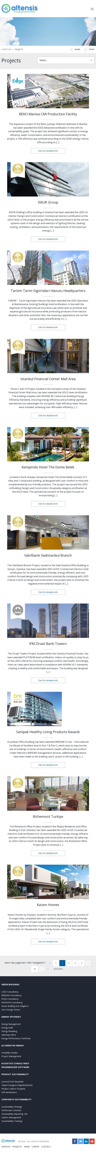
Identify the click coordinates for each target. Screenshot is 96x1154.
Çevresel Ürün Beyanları (12, 1081)
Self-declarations (9, 1092)
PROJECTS (17, 1146)
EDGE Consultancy (10, 999)
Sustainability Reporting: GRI (14, 1114)
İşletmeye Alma (8, 1034)
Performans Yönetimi (11, 1110)
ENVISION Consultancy (12, 1002)
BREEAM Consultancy (11, 995)
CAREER (35, 1146)
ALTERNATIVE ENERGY (12, 1045)
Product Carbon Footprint (13, 1088)
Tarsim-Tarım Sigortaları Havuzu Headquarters (48, 290)
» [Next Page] (48, 969)
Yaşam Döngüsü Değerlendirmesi (17, 1085)
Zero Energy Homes (10, 1009)
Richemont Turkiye (48, 816)
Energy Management (11, 1024)
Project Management (11, 1056)
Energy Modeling (9, 1031)
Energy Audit (7, 1027)
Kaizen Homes (48, 904)
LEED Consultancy (9, 991)
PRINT (89, 49)
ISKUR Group (48, 202)
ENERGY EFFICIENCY (11, 1016)
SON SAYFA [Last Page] (58, 969)
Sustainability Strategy (11, 1106)
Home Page (6, 49)
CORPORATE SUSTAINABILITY (16, 1099)
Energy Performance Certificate (16, 1038)
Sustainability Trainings (12, 1121)
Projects (19, 49)
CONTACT (46, 1146)
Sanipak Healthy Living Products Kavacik (48, 731)
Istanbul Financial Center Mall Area (48, 378)
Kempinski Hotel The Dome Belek (48, 467)
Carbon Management (11, 1117)
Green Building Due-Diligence (15, 1006)
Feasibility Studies (9, 1052)
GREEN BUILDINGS (10, 984)
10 (35, 969)
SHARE (75, 49)
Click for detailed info (48, 150)
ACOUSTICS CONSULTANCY (15, 1063)
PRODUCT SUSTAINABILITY (15, 1074)
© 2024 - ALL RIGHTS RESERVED (33, 1141)
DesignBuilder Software (15, 1067)
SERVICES (5, 1146)
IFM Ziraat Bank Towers (48, 643)
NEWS (27, 1146)
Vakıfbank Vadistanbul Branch (48, 555)
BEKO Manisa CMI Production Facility (48, 114)
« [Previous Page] (49, 963)
